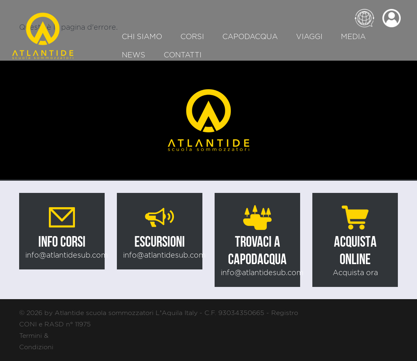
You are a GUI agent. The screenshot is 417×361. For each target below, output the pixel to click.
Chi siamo (142, 36)
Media (353, 36)
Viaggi (309, 36)
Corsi (192, 36)
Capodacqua (250, 36)
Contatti (183, 55)
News (133, 55)
